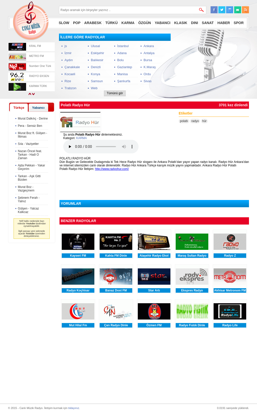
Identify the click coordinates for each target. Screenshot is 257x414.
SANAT (208, 23)
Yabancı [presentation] (38, 108)
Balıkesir (97, 60)
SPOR (239, 23)
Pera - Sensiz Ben (30, 126)
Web (94, 88)
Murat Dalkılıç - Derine (33, 118)
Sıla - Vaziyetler (28, 144)
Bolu (120, 60)
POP (77, 23)
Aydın (69, 60)
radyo (195, 121)
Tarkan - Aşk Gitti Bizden (29, 177)
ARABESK (93, 23)
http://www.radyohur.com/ (112, 169)
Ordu (147, 74)
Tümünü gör (115, 93)
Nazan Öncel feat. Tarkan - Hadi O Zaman (30, 154)
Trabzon (70, 88)
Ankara (149, 46)
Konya (95, 74)
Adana (122, 53)
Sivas (148, 81)
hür (204, 121)
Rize (68, 81)
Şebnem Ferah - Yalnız (29, 199)
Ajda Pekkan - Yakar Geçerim (31, 167)
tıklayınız (73, 407)
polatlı (184, 121)
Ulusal (95, 46)
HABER (223, 23)
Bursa (148, 60)
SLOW (64, 23)
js (66, 46)
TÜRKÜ (111, 23)
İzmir (68, 53)
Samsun (97, 81)
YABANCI (162, 23)
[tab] (19, 108)
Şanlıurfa (123, 81)
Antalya (149, 53)
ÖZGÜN (144, 23)
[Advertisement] (211, 65)
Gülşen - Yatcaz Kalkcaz (28, 210)
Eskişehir (97, 53)
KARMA (128, 23)
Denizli (96, 67)
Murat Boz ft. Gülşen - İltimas (32, 134)
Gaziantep (124, 67)
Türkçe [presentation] (18, 108)
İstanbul (123, 46)
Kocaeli (70, 74)
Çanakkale (72, 67)
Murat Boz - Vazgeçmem (26, 188)
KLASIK (180, 23)
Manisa (122, 74)
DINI (194, 23)
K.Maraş (150, 67)
